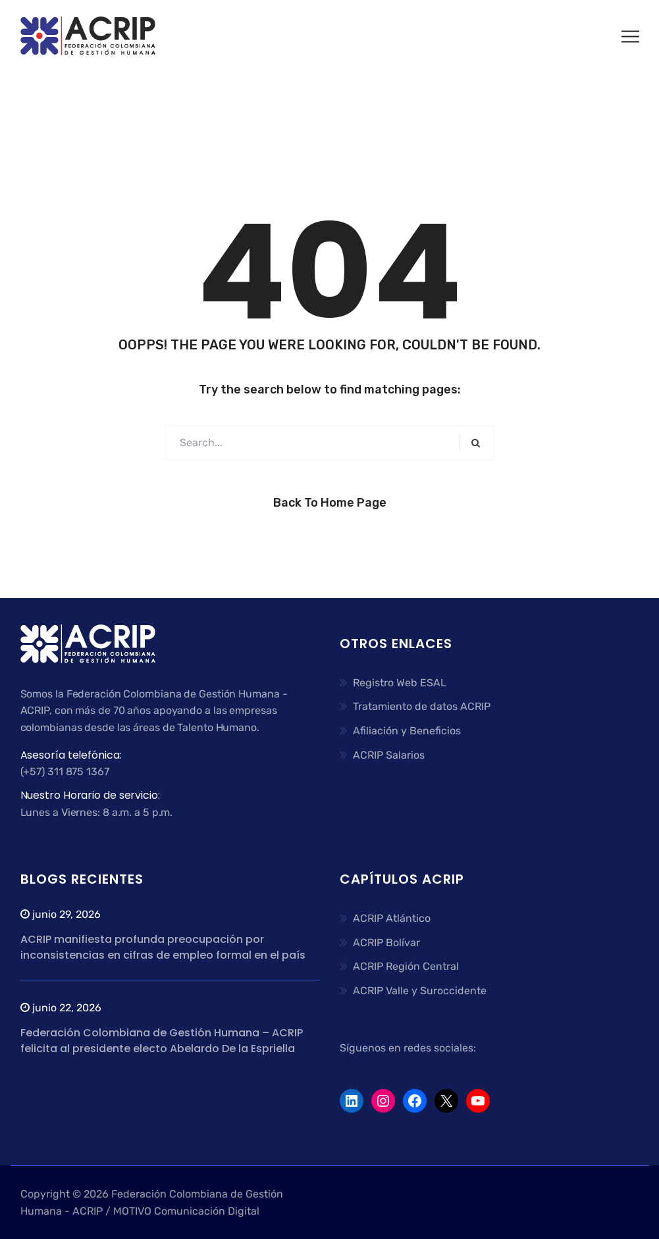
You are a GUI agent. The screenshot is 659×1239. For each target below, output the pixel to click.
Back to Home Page (329, 502)
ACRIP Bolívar (386, 942)
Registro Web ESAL (399, 682)
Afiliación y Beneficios (407, 730)
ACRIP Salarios (389, 755)
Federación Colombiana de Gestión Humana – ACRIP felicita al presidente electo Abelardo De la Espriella (161, 1040)
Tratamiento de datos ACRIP (421, 706)
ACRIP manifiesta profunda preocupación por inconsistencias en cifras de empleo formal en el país (162, 947)
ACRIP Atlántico (392, 918)
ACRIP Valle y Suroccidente (420, 990)
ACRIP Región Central (406, 966)
